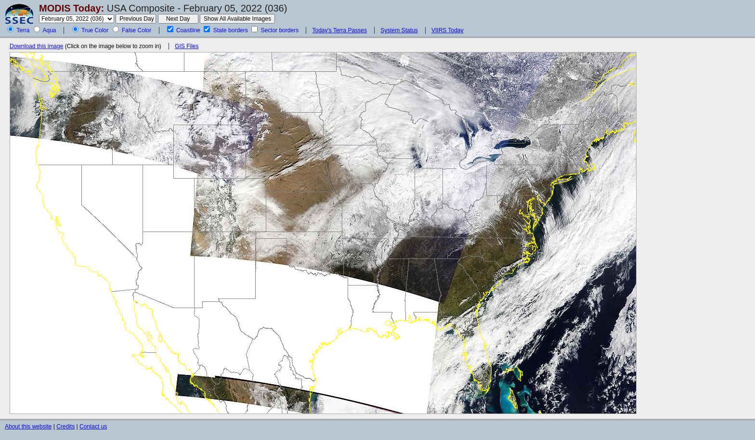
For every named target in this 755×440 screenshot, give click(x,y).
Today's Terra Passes (339, 30)
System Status (398, 30)
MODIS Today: (71, 8)
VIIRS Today (447, 30)
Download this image (36, 46)
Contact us (93, 426)
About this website (28, 426)
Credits (65, 426)
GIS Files (186, 46)
